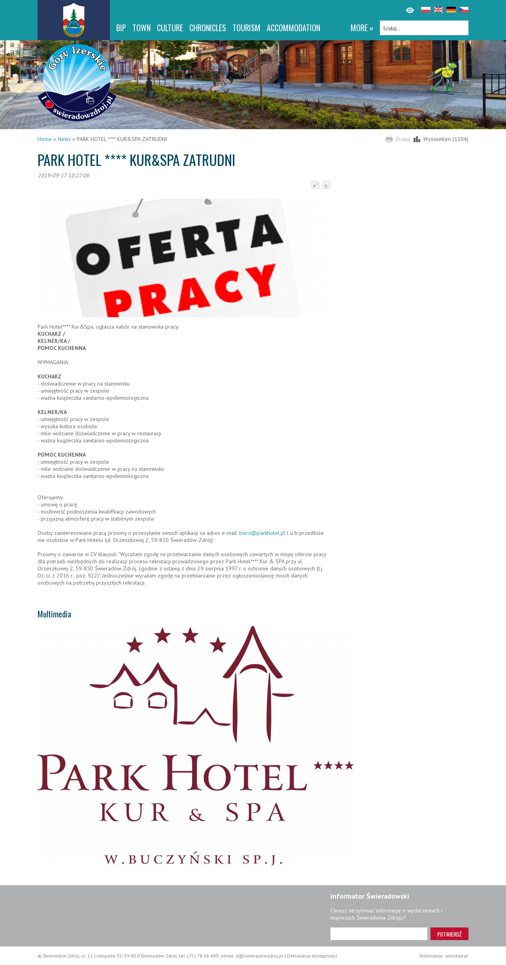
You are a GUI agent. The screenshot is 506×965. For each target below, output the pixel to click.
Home (45, 139)
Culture (170, 28)
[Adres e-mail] (379, 933)
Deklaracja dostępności (312, 956)
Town (141, 28)
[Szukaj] (424, 28)
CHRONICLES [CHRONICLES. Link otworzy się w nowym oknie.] (207, 28)
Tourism (246, 28)
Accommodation (293, 28)
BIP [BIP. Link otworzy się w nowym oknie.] (121, 28)
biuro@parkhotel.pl (263, 532)
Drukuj (403, 139)
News (64, 139)
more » (362, 28)
